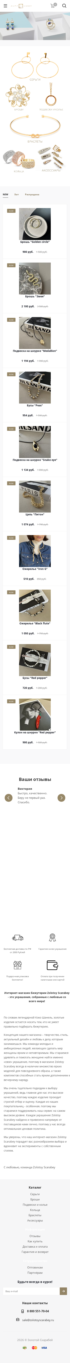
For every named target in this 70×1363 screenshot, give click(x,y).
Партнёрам (35, 1272)
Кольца (35, 1210)
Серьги (35, 1194)
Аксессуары (35, 1220)
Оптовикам (35, 1267)
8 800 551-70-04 (38, 1311)
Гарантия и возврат (35, 1252)
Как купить (35, 1241)
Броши (35, 1199)
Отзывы (35, 1236)
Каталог (35, 1187)
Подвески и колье (35, 1204)
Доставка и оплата (35, 1246)
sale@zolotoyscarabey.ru (38, 1320)
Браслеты (35, 1215)
